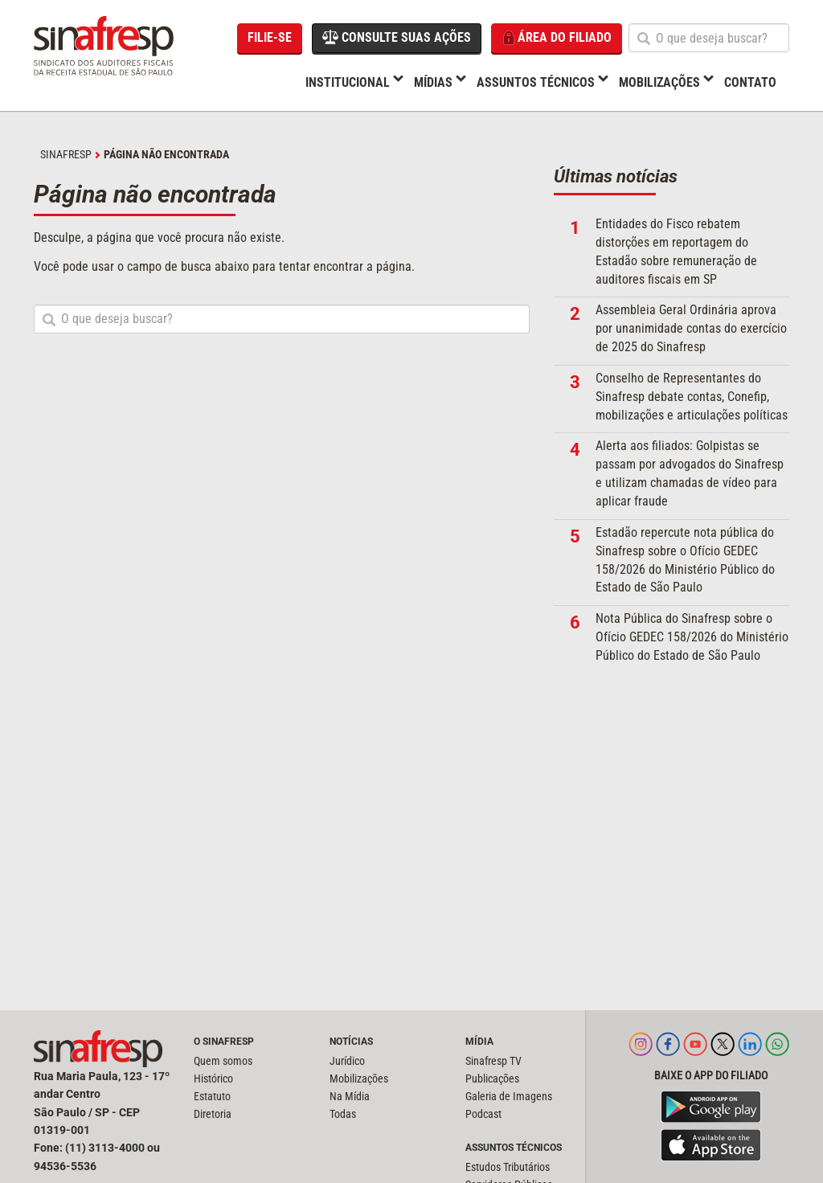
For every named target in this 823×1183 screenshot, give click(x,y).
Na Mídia (350, 1096)
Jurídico (347, 1060)
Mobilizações (659, 82)
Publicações (492, 1078)
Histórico (213, 1078)
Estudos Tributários (507, 1166)
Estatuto (212, 1096)
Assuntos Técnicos (536, 82)
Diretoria (212, 1113)
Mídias (433, 82)
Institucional (347, 82)
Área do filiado (557, 38)
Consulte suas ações (396, 37)
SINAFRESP (66, 154)
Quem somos (223, 1060)
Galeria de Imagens (508, 1096)
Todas (343, 1113)
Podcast (483, 1113)
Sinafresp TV (493, 1060)
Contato (750, 82)
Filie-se (270, 37)
